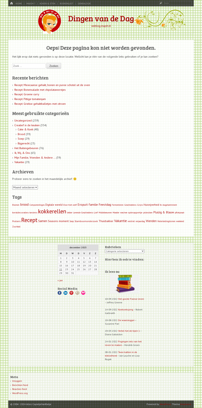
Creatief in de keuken (27, 125)
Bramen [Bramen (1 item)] (15, 205)
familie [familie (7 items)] (93, 204)
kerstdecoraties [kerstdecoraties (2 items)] (20, 212)
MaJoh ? (30, 3)
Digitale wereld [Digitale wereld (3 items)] (54, 204)
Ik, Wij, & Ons (22, 153)
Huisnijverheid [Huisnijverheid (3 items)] (151, 204)
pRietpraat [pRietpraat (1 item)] (179, 212)
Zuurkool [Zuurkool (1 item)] (16, 226)
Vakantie (19, 162)
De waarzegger (126, 320)
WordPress (165, 404)
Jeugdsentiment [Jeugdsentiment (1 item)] (170, 205)
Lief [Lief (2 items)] (96, 212)
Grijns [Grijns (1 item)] (140, 205)
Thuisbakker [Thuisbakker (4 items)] (106, 221)
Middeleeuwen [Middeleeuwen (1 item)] (105, 212)
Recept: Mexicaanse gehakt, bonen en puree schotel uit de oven (52, 85)
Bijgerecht (24, 143)
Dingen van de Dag (101, 18)
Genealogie (84, 3)
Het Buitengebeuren (26, 148)
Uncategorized (23, 120)
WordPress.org (20, 393)
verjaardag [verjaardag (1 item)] (140, 221)
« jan (60, 280)
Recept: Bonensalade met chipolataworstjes (40, 89)
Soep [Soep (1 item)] (71, 221)
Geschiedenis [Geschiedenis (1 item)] (130, 205)
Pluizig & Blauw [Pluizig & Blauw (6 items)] (163, 212)
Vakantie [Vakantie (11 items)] (120, 220)
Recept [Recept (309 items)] (29, 220)
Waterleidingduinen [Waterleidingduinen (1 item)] (166, 221)
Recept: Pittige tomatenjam (30, 99)
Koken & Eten (47, 3)
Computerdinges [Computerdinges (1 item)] (37, 205)
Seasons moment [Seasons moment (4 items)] (58, 221)
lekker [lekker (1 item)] (69, 212)
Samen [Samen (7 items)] (42, 221)
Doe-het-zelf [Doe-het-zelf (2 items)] (70, 204)
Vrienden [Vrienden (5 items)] (151, 221)
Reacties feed (19, 388)
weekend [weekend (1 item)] (180, 221)
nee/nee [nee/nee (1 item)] (123, 212)
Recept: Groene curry (26, 94)
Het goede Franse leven (131, 298)
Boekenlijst (66, 3)
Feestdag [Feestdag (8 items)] (105, 204)
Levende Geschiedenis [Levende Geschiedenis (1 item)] (83, 212)
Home (19, 3)
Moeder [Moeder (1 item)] (116, 212)
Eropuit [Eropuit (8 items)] (83, 204)
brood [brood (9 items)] (24, 204)
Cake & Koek (25, 129)
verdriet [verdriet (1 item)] (131, 221)
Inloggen (17, 380)
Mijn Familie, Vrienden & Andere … (34, 157)
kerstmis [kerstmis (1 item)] (33, 212)
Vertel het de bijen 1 (129, 330)
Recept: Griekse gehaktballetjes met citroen (40, 104)
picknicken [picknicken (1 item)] (147, 212)
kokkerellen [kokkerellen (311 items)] (52, 211)
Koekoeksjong (125, 309)
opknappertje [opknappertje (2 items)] (135, 212)
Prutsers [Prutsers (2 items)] (16, 221)
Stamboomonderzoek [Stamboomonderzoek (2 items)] (86, 221)
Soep (21, 138)
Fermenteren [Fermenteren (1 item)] (117, 205)
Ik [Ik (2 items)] (161, 204)
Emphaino (185, 404)
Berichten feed (20, 385)
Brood (21, 134)
